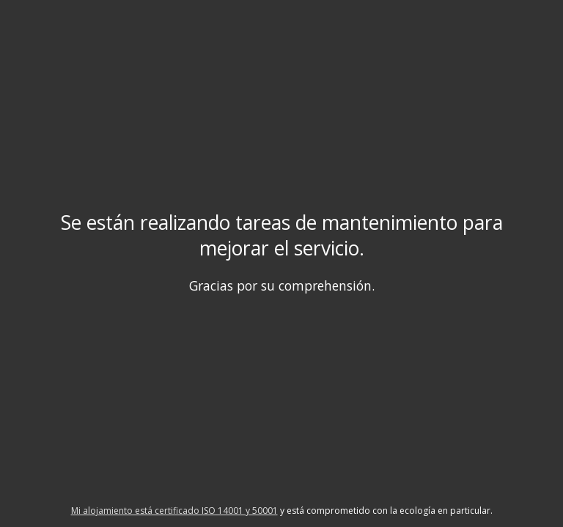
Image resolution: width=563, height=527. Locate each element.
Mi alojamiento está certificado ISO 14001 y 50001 (174, 510)
